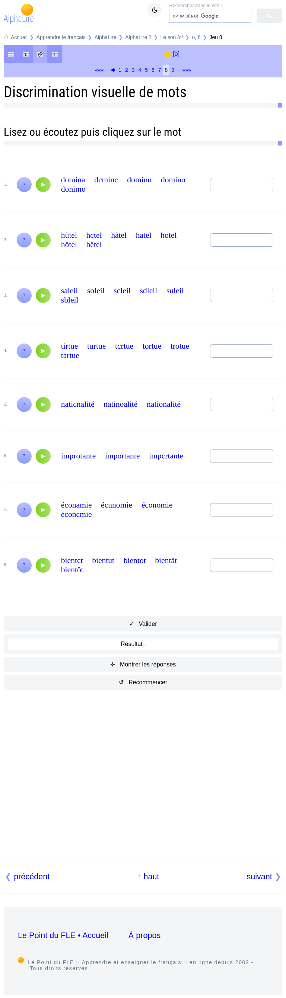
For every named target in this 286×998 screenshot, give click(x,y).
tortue (152, 346)
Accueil (19, 37)
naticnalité (78, 404)
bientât (166, 560)
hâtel (119, 235)
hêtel (94, 244)
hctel (94, 235)
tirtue (69, 346)
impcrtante (166, 455)
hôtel (69, 244)
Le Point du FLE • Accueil (63, 935)
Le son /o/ (172, 37)
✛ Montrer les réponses (143, 664)
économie (157, 504)
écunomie (116, 504)
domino (173, 179)
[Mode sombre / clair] (154, 10)
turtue (96, 346)
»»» (186, 70)
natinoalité (120, 404)
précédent (32, 876)
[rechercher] (209, 16)
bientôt (72, 569)
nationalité (164, 404)
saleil (69, 290)
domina (73, 179)
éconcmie (76, 514)
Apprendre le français (61, 37)
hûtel (69, 235)
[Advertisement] (143, 784)
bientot (135, 560)
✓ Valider (143, 624)
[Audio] (43, 184)
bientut (103, 560)
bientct (72, 560)
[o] (176, 54)
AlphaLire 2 (138, 37)
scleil (122, 290)
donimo (73, 189)
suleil (175, 290)
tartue (70, 355)
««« (99, 70)
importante (122, 455)
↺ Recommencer (143, 682)
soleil (96, 290)
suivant (259, 876)
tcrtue (124, 346)
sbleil (70, 299)
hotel (169, 235)
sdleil (149, 290)
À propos (144, 935)
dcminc (106, 179)
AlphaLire (106, 37)
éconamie (76, 504)
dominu (139, 179)
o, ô (196, 37)
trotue (180, 346)
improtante (78, 455)
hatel (144, 235)
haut (151, 876)
